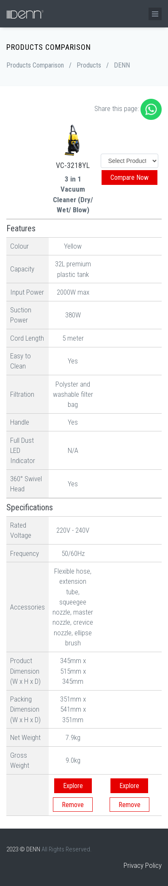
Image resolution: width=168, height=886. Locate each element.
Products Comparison (35, 65)
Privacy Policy (143, 865)
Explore (73, 786)
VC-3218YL (73, 165)
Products (89, 65)
